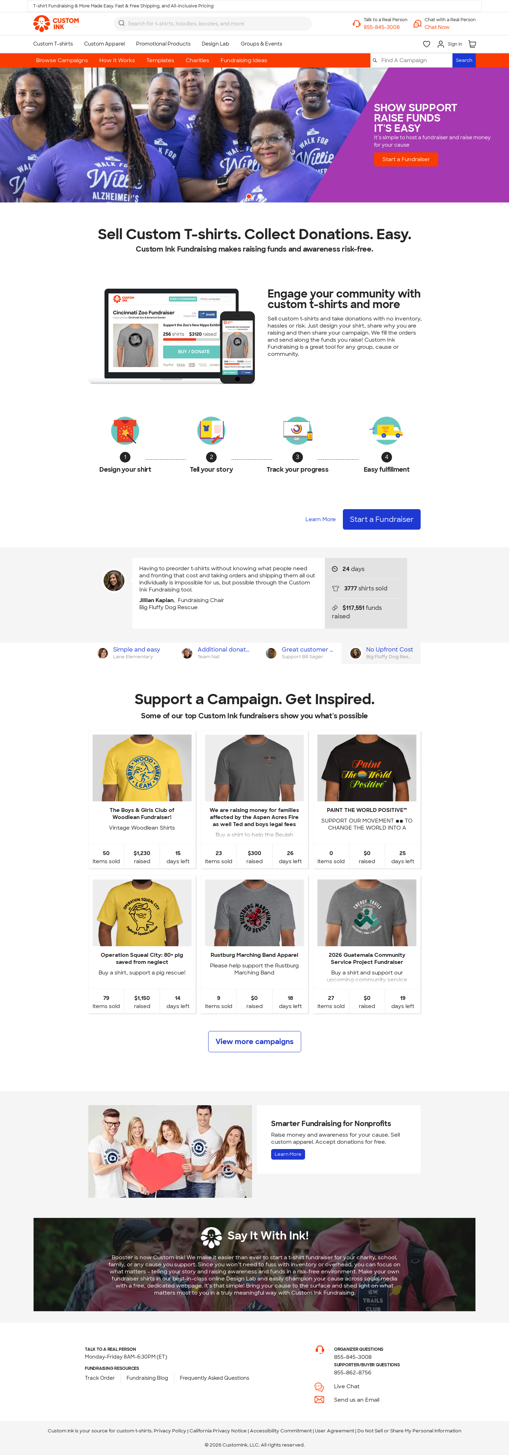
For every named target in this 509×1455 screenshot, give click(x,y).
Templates (160, 60)
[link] (56, 23)
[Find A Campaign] (416, 60)
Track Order (100, 1378)
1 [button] (249, 197)
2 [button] (260, 197)
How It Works (117, 60)
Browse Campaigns (62, 60)
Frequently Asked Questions (214, 1378)
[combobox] (213, 24)
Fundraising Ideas (244, 60)
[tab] (130, 653)
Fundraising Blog (147, 1378)
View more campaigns (255, 1041)
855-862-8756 (352, 1372)
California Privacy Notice (218, 1431)
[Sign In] (449, 44)
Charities (197, 60)
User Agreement (334, 1431)
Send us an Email (356, 1399)
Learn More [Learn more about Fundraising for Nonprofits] (288, 1154)
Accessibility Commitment (281, 1431)
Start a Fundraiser (412, 159)
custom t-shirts (134, 1431)
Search (464, 60)
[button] (450, 27)
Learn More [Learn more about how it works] (320, 519)
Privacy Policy (170, 1431)
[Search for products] (206, 24)
